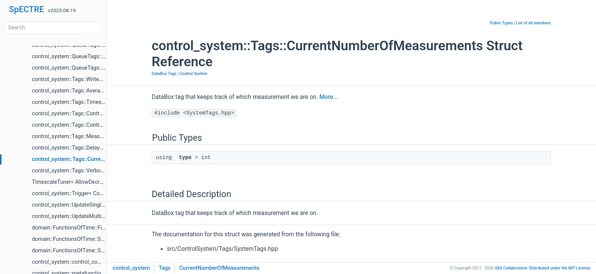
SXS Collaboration (511, 268)
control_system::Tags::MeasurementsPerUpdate (90, 136)
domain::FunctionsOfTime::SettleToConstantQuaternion (99, 250)
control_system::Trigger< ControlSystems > (84, 193)
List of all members (533, 23)
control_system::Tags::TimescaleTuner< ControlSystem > (101, 102)
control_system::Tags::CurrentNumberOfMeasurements (100, 159)
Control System (193, 73)
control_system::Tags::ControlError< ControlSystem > (96, 125)
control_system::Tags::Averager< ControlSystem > (92, 91)
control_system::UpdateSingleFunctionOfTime (87, 205)
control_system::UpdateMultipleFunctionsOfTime (91, 216)
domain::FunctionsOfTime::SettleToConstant (85, 239)
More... (328, 97)
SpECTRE (26, 9)
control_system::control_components (77, 262)
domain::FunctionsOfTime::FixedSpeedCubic (85, 228)
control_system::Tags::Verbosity (70, 170)
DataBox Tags (164, 73)
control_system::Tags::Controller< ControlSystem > (93, 113)
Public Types (501, 23)
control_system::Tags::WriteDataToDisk (79, 79)
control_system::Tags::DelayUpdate (74, 148)
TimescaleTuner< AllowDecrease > (74, 182)
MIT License (559, 268)
